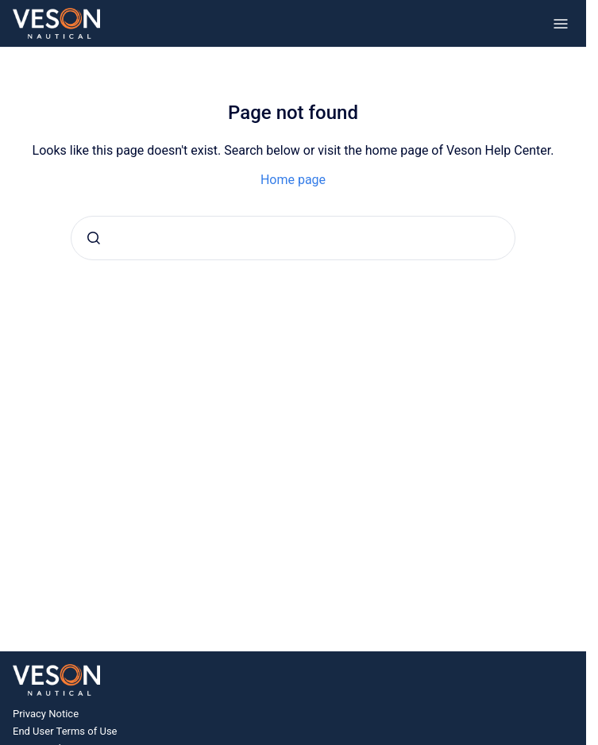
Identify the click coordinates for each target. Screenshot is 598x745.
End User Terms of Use (65, 731)
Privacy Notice (46, 714)
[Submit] (93, 238)
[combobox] (293, 238)
